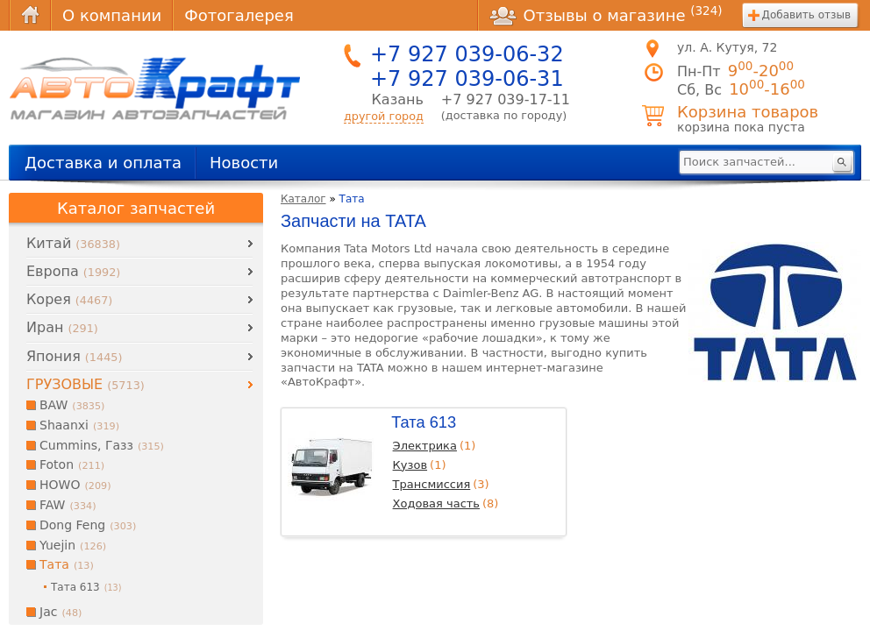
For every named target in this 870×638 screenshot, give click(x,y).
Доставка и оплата (103, 162)
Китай (73, 243)
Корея (69, 299)
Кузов (410, 464)
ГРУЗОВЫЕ (85, 384)
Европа (73, 271)
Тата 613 (423, 422)
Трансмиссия (432, 484)
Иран (62, 327)
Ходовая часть (436, 503)
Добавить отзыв (806, 15)
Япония (74, 356)
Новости (244, 162)
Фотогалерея (238, 15)
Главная (30, 15)
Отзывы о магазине (606, 15)
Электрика (425, 445)
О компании (111, 15)
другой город (384, 116)
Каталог (303, 199)
